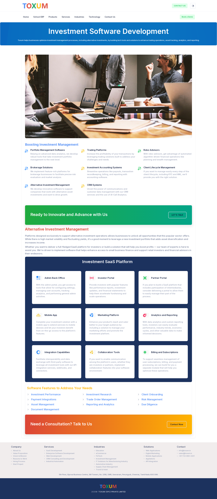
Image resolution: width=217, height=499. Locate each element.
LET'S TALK (177, 215)
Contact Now (176, 424)
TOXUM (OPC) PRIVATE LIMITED (112, 492)
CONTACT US (180, 6)
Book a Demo (187, 17)
